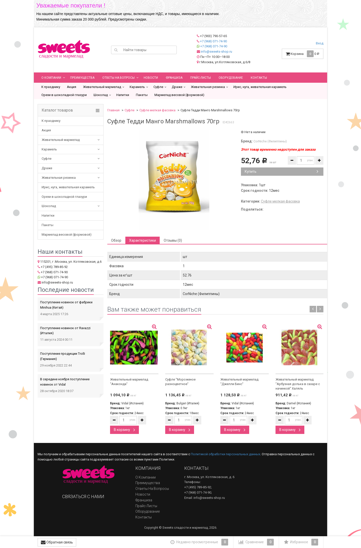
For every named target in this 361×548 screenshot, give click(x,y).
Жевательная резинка (208, 87)
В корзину (124, 430)
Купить (281, 171)
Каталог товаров (57, 110)
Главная (113, 110)
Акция (71, 87)
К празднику (50, 87)
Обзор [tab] (116, 240)
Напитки (122, 95)
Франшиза (174, 77)
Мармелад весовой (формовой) (179, 95)
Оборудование (231, 77)
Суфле (158, 87)
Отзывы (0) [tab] (173, 240)
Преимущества (82, 77)
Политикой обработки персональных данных (225, 454)
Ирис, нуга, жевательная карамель (260, 87)
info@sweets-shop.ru (216, 51)
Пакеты (142, 95)
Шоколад (101, 95)
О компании (51, 77)
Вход (319, 43)
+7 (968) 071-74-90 (213, 41)
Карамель (137, 87)
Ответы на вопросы (118, 77)
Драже (177, 87)
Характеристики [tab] (142, 240)
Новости (151, 77)
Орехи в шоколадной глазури (64, 95)
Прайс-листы (200, 77)
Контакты (259, 77)
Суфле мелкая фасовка (157, 110)
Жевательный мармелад (102, 87)
